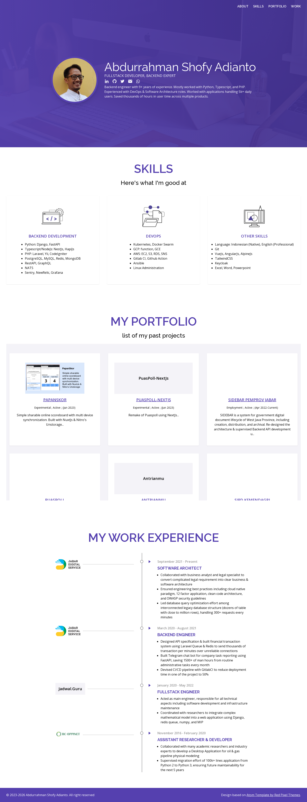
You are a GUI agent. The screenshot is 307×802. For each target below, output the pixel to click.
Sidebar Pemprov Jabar (252, 399)
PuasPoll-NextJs (153, 399)
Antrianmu (153, 500)
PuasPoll (55, 500)
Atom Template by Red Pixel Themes (273, 795)
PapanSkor (55, 399)
